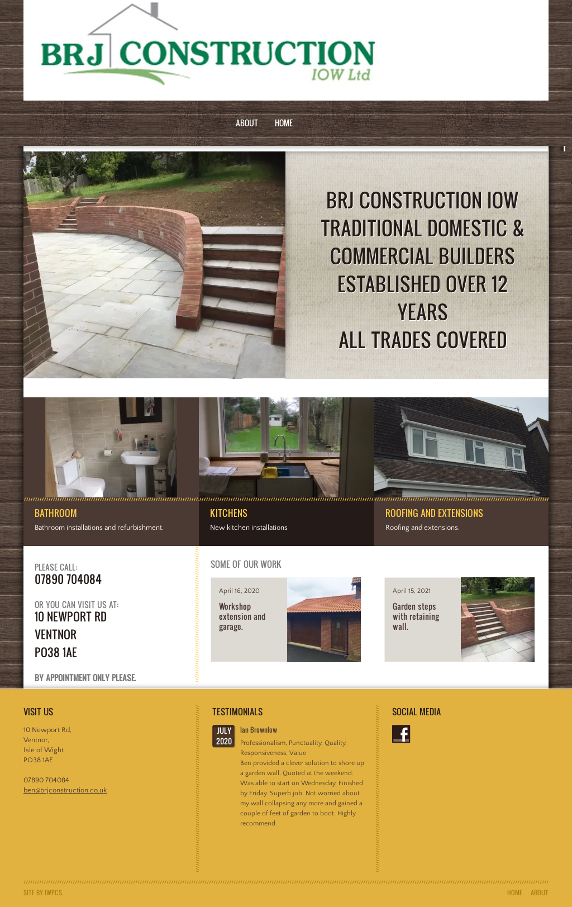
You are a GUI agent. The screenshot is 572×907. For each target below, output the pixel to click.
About (247, 123)
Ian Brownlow (258, 729)
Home (284, 123)
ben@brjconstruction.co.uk (65, 790)
